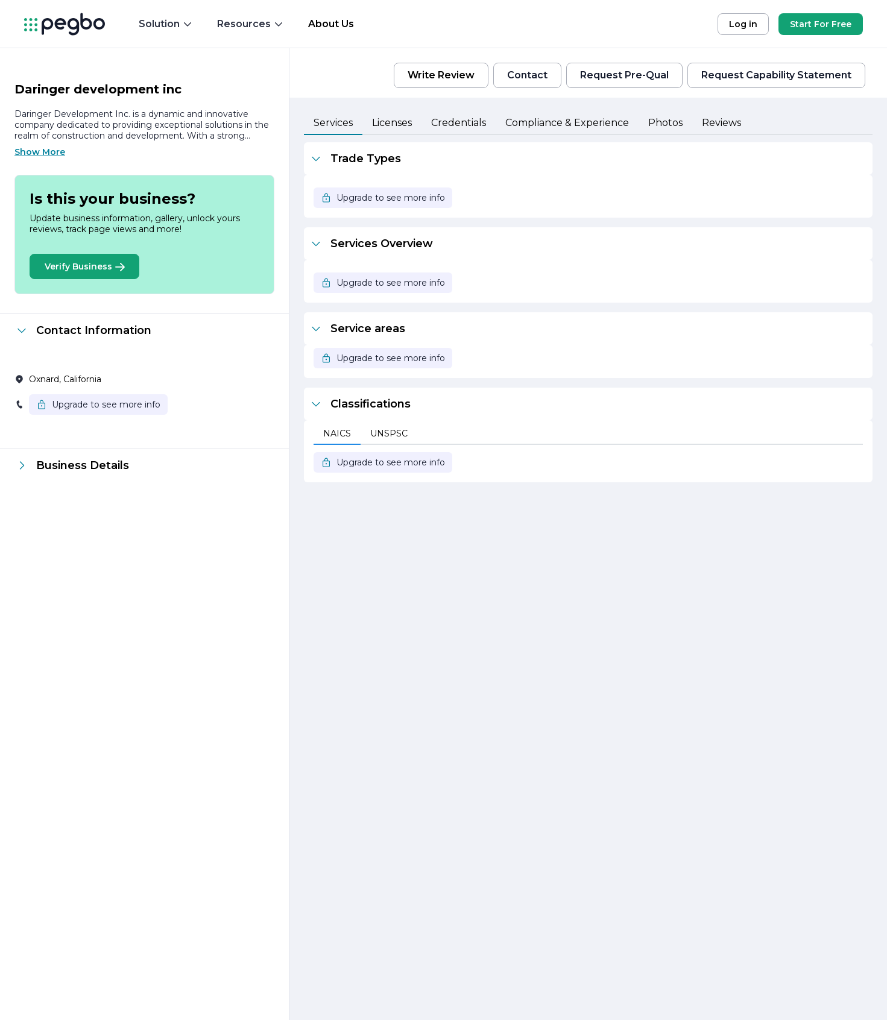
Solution (166, 24)
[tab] (333, 123)
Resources (250, 24)
